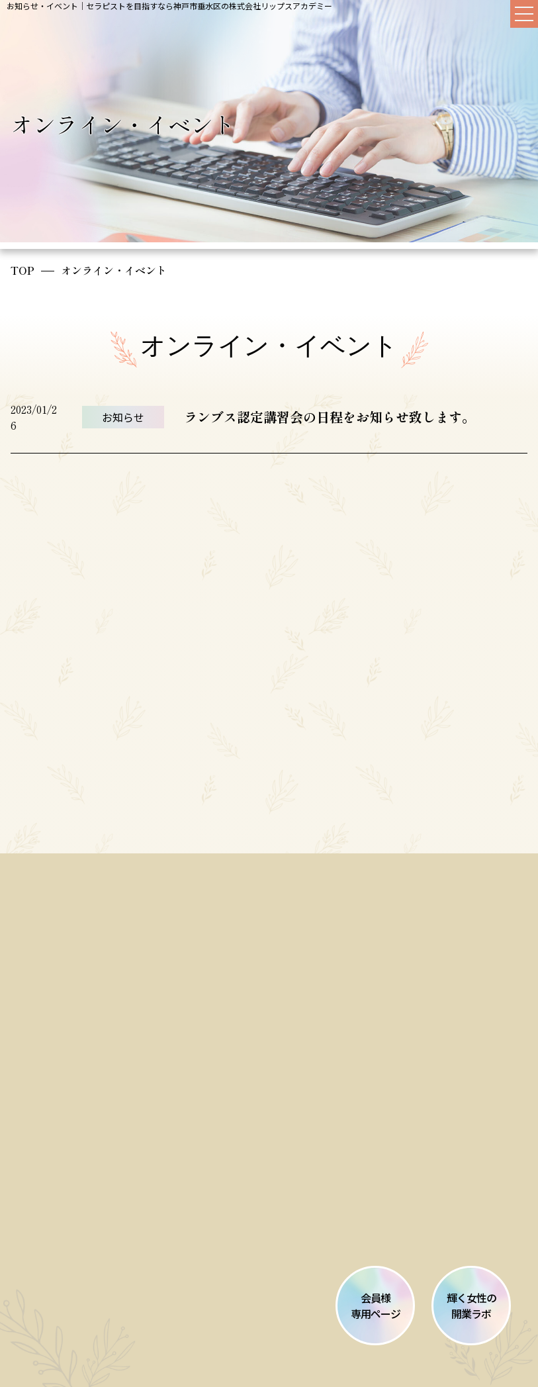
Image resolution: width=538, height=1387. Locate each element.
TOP (22, 270)
